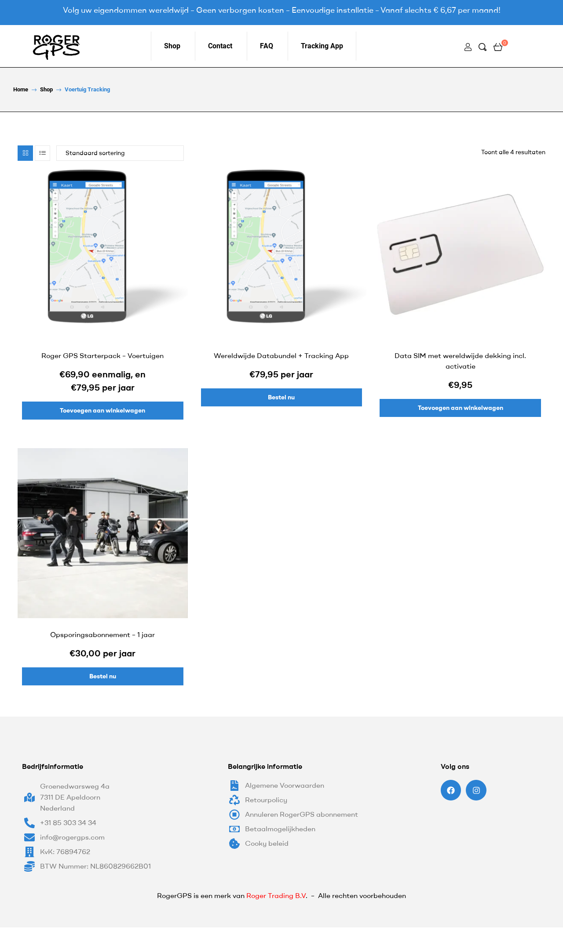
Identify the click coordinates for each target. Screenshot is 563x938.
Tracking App (322, 46)
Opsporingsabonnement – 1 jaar (102, 634)
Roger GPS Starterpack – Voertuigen (102, 355)
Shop (172, 46)
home (20, 89)
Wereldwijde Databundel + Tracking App (281, 355)
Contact (220, 46)
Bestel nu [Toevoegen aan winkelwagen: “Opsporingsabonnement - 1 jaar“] (102, 676)
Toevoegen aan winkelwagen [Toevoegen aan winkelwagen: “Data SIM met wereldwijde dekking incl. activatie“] (460, 408)
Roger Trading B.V (276, 895)
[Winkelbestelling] (120, 153)
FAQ (266, 46)
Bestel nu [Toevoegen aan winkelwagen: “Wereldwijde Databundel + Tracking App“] (281, 397)
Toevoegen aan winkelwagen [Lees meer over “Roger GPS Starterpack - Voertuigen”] (102, 410)
